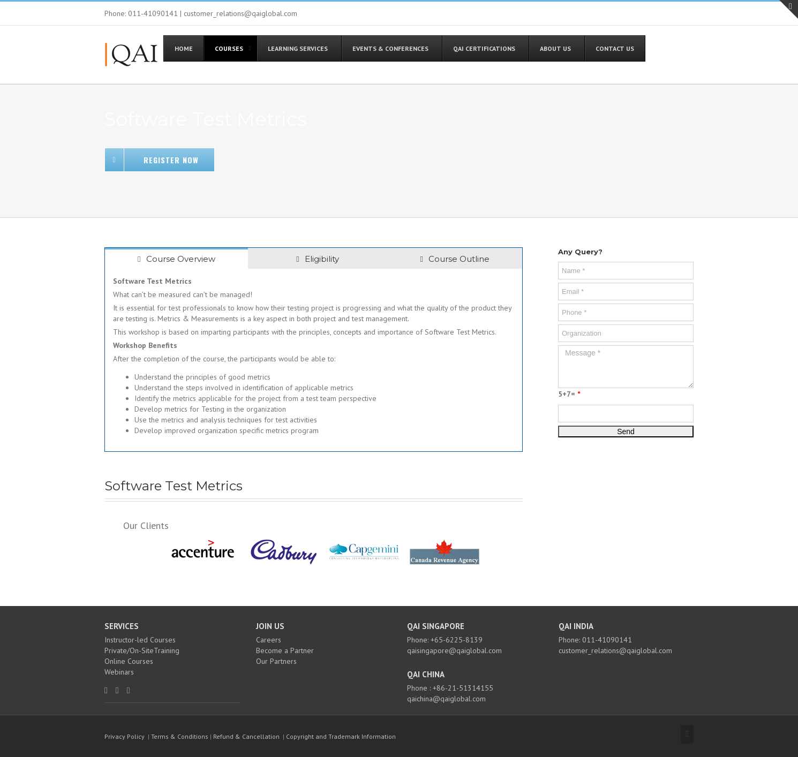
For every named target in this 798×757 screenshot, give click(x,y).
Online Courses (128, 661)
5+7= (569, 394)
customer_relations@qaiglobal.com (615, 650)
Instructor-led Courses (140, 640)
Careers (268, 640)
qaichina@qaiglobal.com (446, 698)
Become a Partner (285, 650)
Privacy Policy (124, 736)
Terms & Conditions (179, 736)
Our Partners (276, 661)
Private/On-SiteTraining (141, 650)
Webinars (119, 672)
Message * (626, 366)
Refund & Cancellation (246, 736)
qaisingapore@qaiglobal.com (454, 650)
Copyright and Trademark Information (341, 736)
